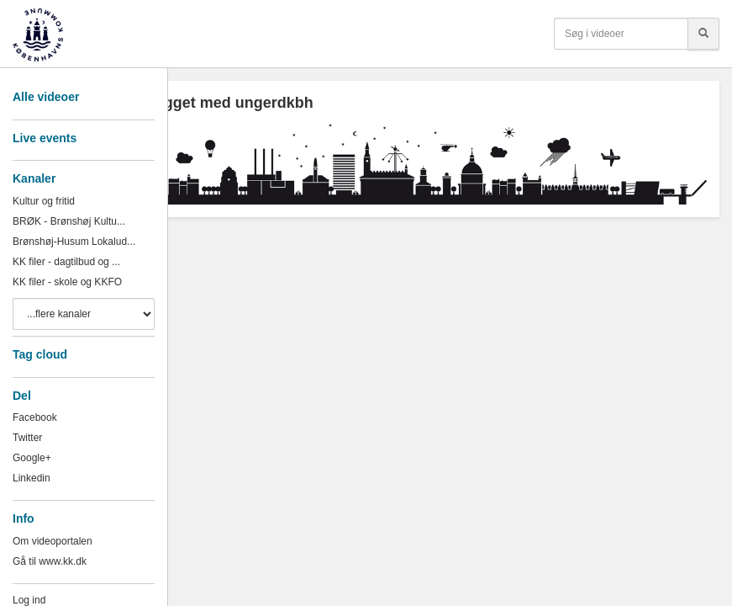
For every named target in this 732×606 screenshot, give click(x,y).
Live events (44, 138)
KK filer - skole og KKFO (67, 282)
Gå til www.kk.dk (50, 561)
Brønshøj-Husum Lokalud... (74, 241)
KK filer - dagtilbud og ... (66, 262)
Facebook (35, 417)
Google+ (32, 458)
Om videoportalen (52, 541)
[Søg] (703, 34)
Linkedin (31, 478)
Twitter (27, 438)
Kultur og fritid (44, 201)
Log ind (29, 600)
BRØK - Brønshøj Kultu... (69, 221)
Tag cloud (40, 354)
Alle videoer (46, 97)
